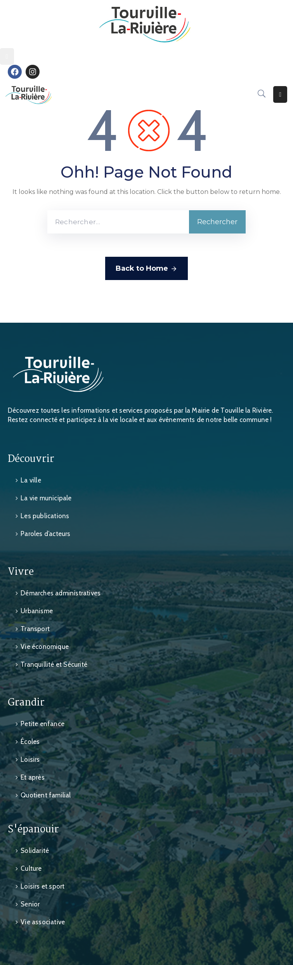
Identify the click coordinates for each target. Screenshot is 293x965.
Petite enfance (42, 724)
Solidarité (35, 850)
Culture (31, 868)
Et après (33, 777)
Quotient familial (46, 795)
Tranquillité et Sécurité (54, 664)
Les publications (45, 516)
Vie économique (45, 646)
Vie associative (43, 922)
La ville (31, 480)
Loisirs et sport (42, 886)
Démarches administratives (61, 593)
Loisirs (30, 759)
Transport (35, 629)
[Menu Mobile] (7, 56)
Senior (30, 904)
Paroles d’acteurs (45, 534)
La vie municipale (46, 498)
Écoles (30, 741)
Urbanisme (37, 611)
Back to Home (146, 268)
